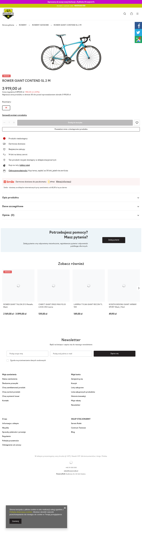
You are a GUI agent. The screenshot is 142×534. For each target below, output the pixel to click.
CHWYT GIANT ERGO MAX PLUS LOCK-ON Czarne (52, 306)
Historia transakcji (78, 396)
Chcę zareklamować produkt (13, 388)
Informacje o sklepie (10, 423)
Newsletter (71, 340)
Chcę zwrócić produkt (11, 392)
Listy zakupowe (77, 388)
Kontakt (5, 401)
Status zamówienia (9, 379)
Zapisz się (114, 354)
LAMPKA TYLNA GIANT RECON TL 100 (88, 306)
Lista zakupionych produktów (83, 392)
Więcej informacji (63, 182)
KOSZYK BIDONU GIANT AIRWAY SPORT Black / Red (123, 306)
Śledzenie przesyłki (10, 383)
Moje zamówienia (9, 375)
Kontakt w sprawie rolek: (71, 6)
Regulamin (6, 436)
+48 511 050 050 (79, 6)
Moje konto (76, 375)
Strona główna (8, 25)
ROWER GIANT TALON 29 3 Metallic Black (18, 306)
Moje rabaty (76, 401)
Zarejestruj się (77, 379)
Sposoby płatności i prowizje (14, 432)
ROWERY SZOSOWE (40, 25)
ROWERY (23, 25)
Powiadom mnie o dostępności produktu (71, 129)
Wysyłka (5, 428)
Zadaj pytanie (113, 240)
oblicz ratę (24, 165)
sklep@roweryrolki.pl (71, 471)
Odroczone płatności (18, 171)
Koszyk (74, 383)
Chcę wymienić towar (10, 396)
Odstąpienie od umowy (11, 445)
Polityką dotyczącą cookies (20, 512)
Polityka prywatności (10, 441)
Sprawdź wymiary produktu (14, 115)
